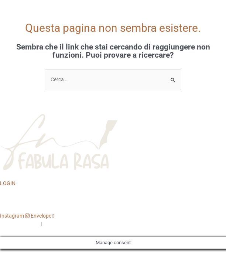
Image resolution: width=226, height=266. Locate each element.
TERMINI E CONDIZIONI (70, 223)
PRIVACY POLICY (20, 223)
